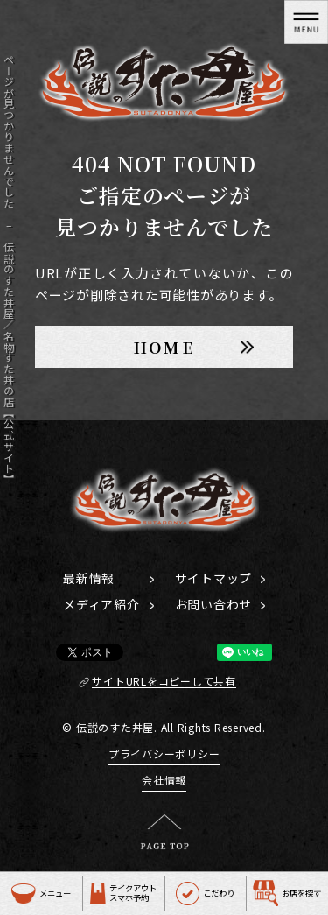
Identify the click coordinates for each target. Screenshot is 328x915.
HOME (164, 346)
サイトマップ (214, 578)
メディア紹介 (101, 604)
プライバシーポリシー (164, 753)
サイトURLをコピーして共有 (164, 681)
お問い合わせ (214, 604)
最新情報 (89, 578)
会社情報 (164, 779)
